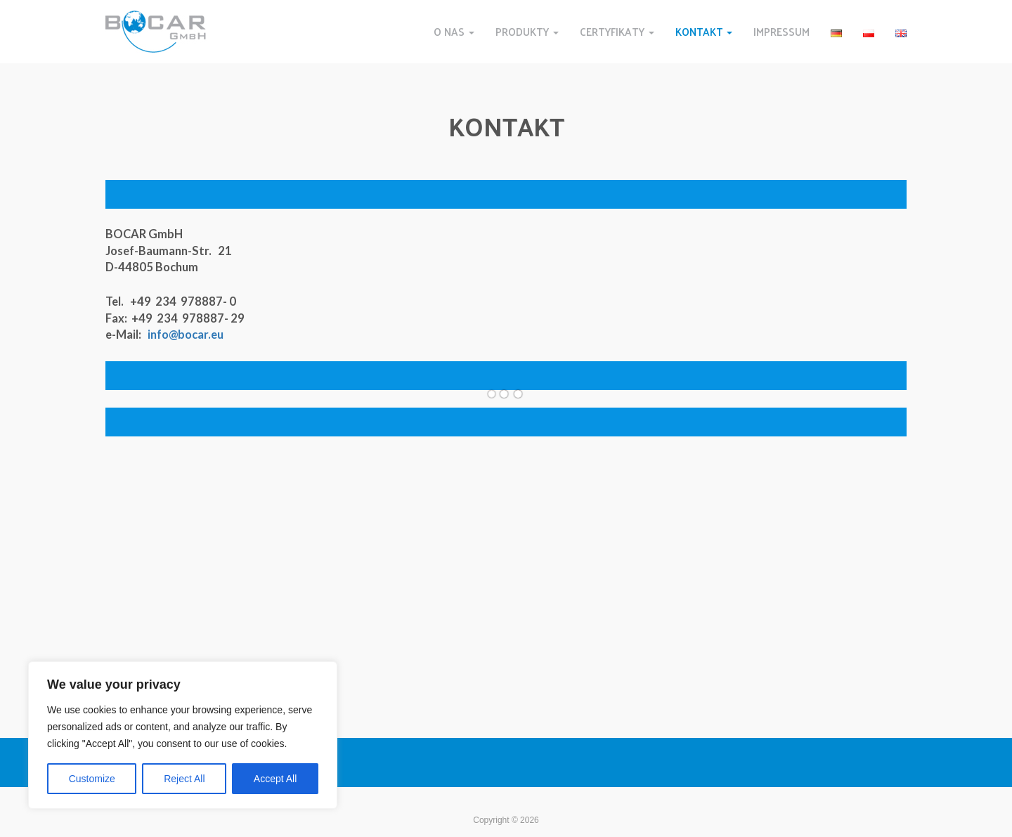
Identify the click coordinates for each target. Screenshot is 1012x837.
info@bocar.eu (185, 334)
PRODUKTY (527, 31)
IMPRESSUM (781, 31)
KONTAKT (703, 31)
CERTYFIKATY (617, 31)
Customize (92, 778)
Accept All (275, 778)
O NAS (454, 31)
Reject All (184, 778)
